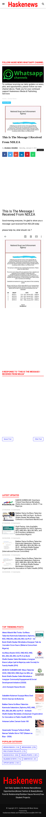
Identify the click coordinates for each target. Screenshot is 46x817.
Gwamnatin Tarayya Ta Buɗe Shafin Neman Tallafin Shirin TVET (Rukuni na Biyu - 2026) (17, 733)
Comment (40, 150)
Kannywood (28, 759)
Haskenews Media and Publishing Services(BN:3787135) (22, 813)
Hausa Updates (26, 755)
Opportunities (8, 763)
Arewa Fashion (9, 747)
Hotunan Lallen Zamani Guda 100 (15, 721)
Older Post (38, 439)
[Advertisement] (23, 35)
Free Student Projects (12, 751)
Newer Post (8, 439)
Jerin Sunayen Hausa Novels (13, 687)
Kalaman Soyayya (10, 759)
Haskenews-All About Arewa (28, 808)
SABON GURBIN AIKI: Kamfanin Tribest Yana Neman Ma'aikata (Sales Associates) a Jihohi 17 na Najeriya (28, 503)
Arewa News (6, 102)
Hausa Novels (8, 755)
